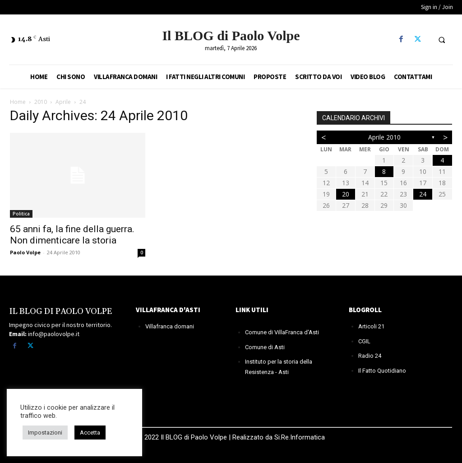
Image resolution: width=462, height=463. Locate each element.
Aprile (63, 102)
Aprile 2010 (384, 137)
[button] (441, 39)
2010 (40, 102)
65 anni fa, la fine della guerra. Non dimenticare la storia (72, 235)
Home (18, 102)
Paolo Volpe (25, 252)
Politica (21, 213)
